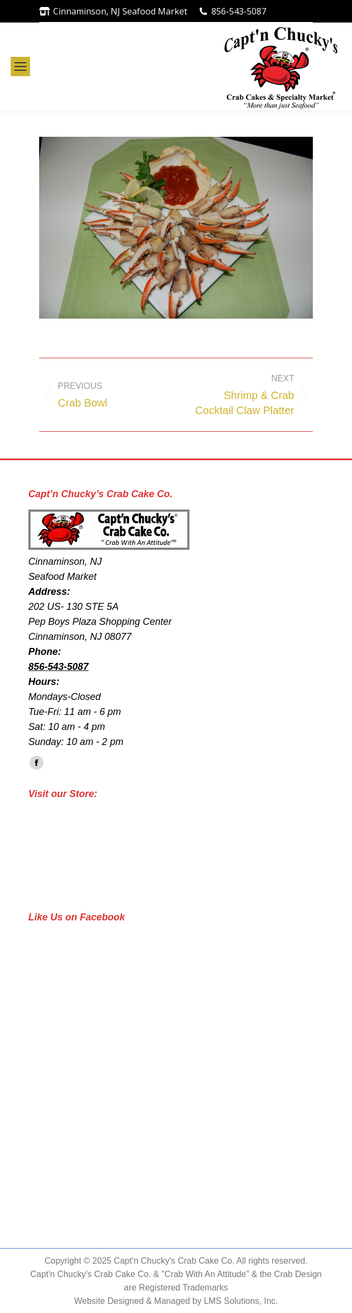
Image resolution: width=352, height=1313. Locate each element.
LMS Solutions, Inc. (241, 1300)
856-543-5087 (238, 11)
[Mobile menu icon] (20, 66)
